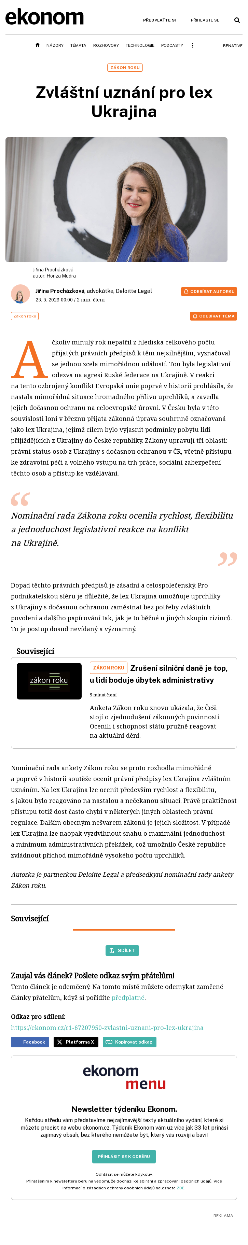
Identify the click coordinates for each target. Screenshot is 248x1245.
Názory (55, 45)
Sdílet (126, 950)
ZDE (180, 1188)
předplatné (128, 997)
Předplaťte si (159, 20)
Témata (78, 45)
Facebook (34, 1042)
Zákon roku (24, 316)
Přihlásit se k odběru (124, 1156)
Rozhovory (106, 45)
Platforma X (80, 1042)
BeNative (233, 45)
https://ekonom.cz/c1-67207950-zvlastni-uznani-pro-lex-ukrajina (107, 1027)
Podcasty (172, 45)
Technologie (140, 45)
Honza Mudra (61, 276)
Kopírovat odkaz (133, 1042)
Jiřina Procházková (60, 291)
